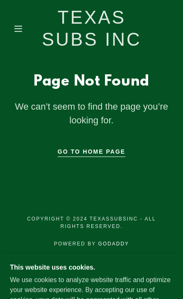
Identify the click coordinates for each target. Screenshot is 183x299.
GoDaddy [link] (113, 244)
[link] (92, 29)
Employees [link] (91, 265)
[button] (18, 28)
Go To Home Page (91, 151)
